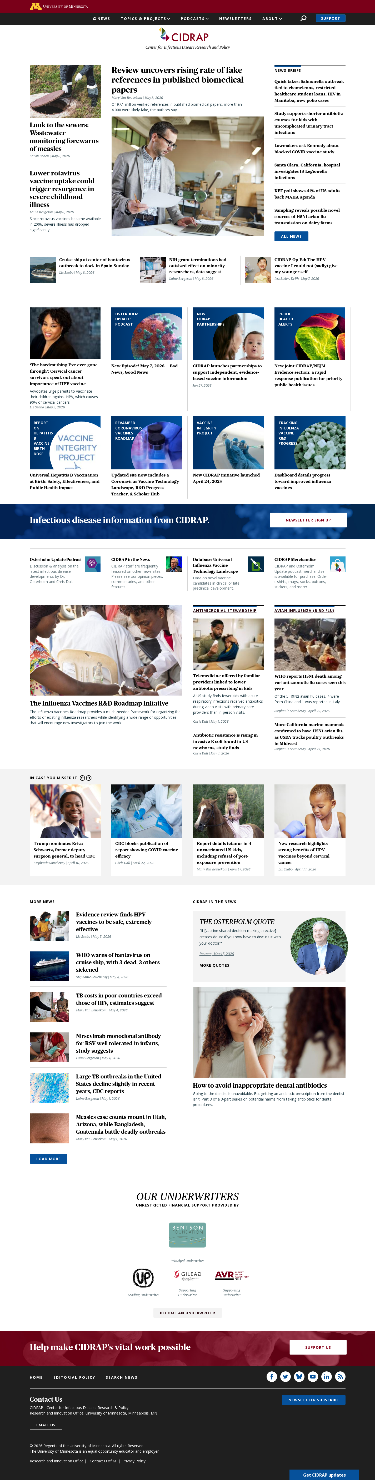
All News (291, 237)
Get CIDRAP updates (324, 1475)
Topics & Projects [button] (143, 18)
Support (330, 18)
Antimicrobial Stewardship (225, 611)
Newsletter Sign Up (308, 520)
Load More (48, 1159)
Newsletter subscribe (313, 1400)
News (103, 18)
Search (303, 18)
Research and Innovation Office (56, 1461)
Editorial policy (74, 1378)
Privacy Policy (134, 1461)
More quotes (214, 966)
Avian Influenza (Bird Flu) (304, 611)
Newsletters (235, 18)
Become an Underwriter (187, 1313)
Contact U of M (103, 1461)
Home (36, 1378)
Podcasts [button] (193, 18)
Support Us (318, 1348)
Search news (122, 1378)
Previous (82, 779)
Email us (46, 1425)
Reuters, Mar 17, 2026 (216, 954)
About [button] (270, 18)
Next (89, 779)
